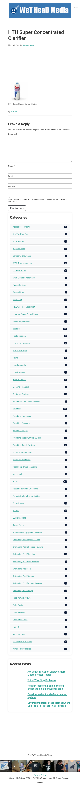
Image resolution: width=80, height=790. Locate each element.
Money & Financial (21, 387)
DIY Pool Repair (19, 270)
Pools (15, 481)
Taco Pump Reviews (21, 598)
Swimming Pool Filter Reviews (26, 561)
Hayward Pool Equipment (24, 307)
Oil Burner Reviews (21, 394)
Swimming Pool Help (22, 569)
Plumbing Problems (21, 423)
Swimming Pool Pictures (23, 576)
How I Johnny (19, 372)
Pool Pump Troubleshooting (25, 467)
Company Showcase (22, 256)
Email (11, 176)
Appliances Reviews (21, 227)
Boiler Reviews (19, 241)
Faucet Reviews (19, 285)
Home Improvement (21, 343)
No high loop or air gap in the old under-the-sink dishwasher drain (46, 687)
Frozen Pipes (18, 292)
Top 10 (16, 627)
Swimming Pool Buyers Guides (26, 539)
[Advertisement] (40, 64)
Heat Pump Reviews (21, 321)
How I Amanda (19, 365)
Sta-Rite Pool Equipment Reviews (27, 532)
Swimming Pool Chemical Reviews (28, 547)
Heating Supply (19, 336)
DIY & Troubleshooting (22, 263)
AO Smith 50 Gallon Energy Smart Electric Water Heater (46, 673)
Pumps (16, 510)
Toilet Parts (18, 605)
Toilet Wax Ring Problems (42, 680)
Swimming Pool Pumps (23, 590)
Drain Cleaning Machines (24, 278)
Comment (12, 134)
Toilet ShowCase (20, 620)
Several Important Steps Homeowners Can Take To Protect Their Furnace (49, 704)
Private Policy (40, 775)
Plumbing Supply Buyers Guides (27, 438)
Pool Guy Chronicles (21, 459)
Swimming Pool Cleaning (24, 554)
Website (11, 187)
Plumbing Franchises (22, 416)
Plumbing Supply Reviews (24, 445)
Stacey (14, 111)
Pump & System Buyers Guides (26, 496)
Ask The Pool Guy (20, 234)
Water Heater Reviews (22, 641)
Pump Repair (18, 503)
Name (11, 166)
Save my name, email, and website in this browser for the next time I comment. (38, 201)
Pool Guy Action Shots (22, 452)
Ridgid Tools (18, 525)
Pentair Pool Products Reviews (26, 401)
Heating (16, 329)
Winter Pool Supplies (22, 649)
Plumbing (17, 409)
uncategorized (19, 634)
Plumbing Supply (20, 430)
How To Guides (19, 379)
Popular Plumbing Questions (25, 489)
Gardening (17, 299)
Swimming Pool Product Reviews (27, 583)
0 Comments (28, 45)
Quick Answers (19, 518)
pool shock (17, 474)
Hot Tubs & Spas (20, 350)
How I (15, 358)
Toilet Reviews (19, 612)
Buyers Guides (19, 248)
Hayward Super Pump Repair (25, 314)
